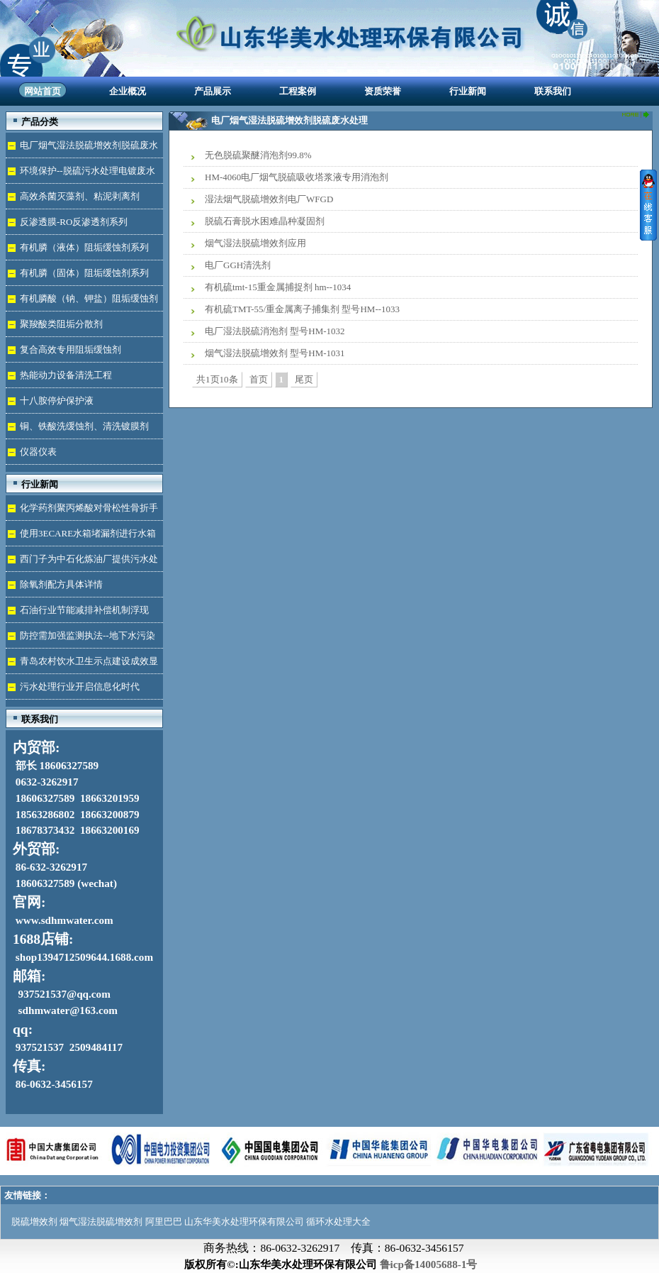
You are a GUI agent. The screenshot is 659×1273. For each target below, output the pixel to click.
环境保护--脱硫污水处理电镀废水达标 (80, 174)
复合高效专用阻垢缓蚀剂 (70, 349)
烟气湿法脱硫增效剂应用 (255, 243)
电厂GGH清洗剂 (238, 265)
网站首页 (42, 91)
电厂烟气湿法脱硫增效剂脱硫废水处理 (82, 149)
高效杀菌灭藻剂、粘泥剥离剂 (80, 196)
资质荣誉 (382, 91)
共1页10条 (217, 379)
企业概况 (127, 91)
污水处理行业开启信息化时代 (80, 686)
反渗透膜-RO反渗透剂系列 (74, 221)
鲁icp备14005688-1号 (429, 1264)
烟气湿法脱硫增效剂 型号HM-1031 (275, 353)
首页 (258, 379)
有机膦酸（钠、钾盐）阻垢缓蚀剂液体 (82, 302)
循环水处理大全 (338, 1221)
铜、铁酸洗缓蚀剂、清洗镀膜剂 (84, 426)
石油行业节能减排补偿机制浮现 (84, 610)
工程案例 (297, 91)
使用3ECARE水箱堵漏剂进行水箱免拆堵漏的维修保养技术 (81, 537)
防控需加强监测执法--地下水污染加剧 (80, 639)
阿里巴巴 (163, 1221)
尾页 (304, 379)
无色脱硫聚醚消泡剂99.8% (258, 155)
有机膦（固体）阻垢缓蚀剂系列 (84, 273)
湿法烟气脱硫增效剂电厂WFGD (269, 199)
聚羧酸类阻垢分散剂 (61, 324)
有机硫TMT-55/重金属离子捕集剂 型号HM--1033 (302, 309)
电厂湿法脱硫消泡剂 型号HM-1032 (275, 331)
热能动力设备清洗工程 (66, 375)
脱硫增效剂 (34, 1221)
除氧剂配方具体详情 (61, 584)
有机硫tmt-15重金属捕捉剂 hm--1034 (278, 287)
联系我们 (552, 91)
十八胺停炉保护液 (57, 400)
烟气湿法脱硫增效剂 (101, 1221)
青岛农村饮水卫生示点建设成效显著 (82, 664)
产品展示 (212, 91)
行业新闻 (467, 91)
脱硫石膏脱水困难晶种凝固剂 (265, 221)
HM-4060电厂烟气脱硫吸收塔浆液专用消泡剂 (296, 177)
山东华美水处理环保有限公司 (244, 1221)
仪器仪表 (38, 451)
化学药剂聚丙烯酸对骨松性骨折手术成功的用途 (82, 511)
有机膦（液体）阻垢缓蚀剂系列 (84, 247)
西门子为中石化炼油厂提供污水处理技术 (82, 562)
